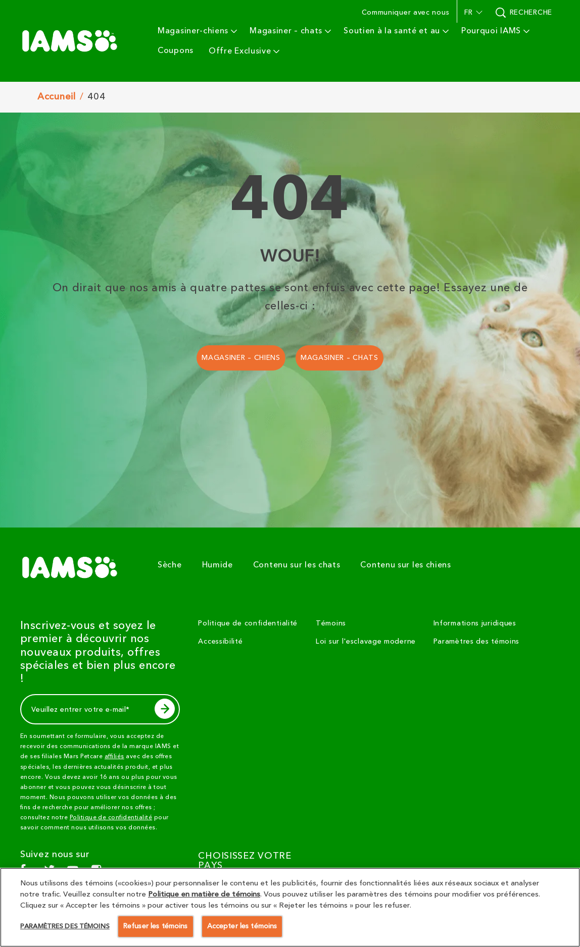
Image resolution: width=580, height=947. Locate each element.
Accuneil (56, 97)
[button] (472, 12)
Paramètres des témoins (476, 642)
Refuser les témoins (155, 926)
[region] (290, 907)
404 (96, 96)
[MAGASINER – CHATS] (339, 358)
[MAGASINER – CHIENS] (241, 358)
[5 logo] (73, 567)
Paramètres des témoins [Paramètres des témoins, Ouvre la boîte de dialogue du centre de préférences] (65, 926)
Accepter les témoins (242, 926)
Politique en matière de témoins (204, 894)
